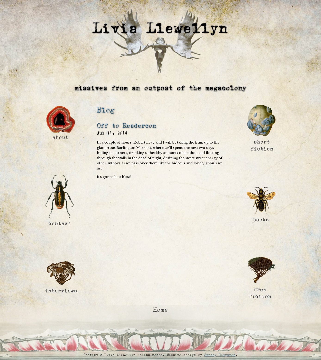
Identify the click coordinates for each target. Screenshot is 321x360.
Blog (105, 110)
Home (160, 309)
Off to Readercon (126, 125)
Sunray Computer (219, 355)
